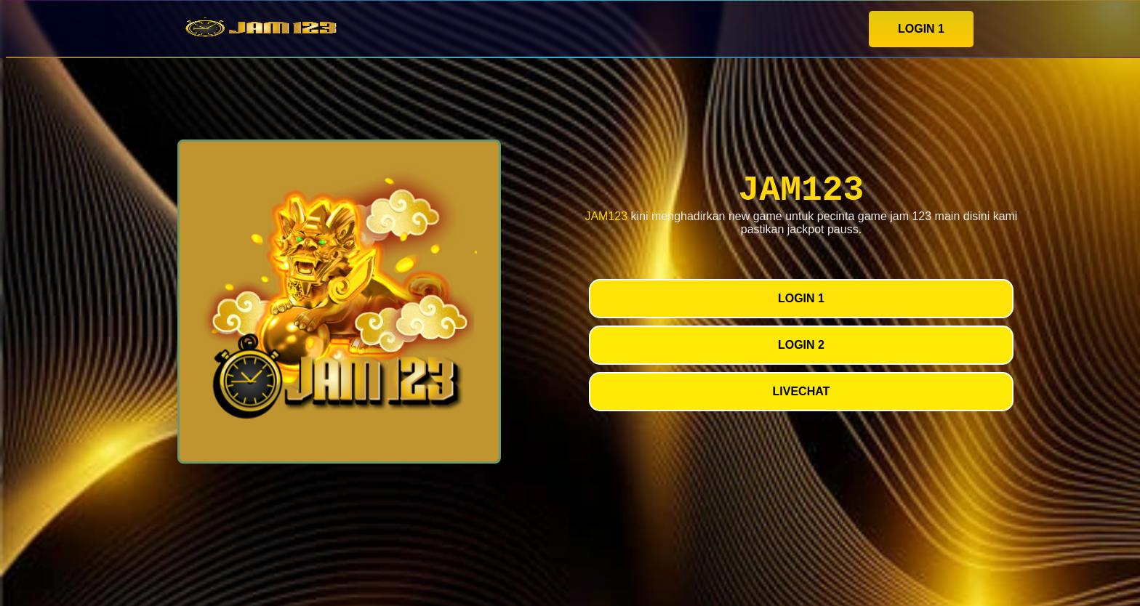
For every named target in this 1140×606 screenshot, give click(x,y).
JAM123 (606, 216)
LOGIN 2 (801, 345)
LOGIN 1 (921, 29)
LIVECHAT (801, 391)
